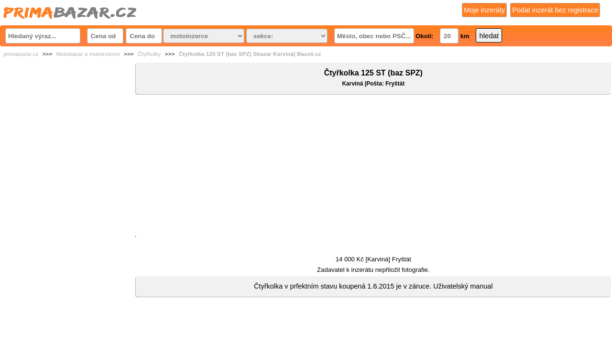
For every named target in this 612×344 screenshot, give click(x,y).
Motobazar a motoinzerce (88, 54)
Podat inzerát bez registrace (555, 10)
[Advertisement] (373, 167)
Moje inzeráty (484, 10)
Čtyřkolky (149, 54)
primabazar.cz (20, 54)
